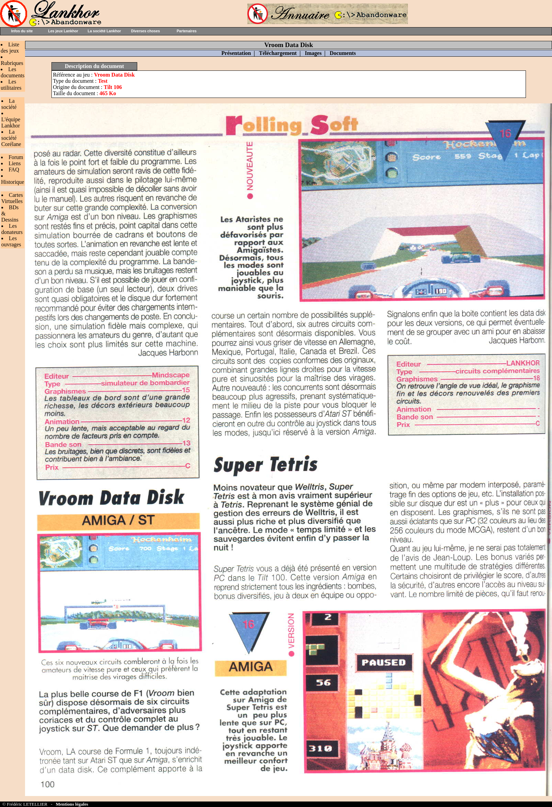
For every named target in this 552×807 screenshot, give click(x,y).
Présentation (236, 53)
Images (313, 53)
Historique (12, 182)
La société (8, 104)
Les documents (12, 72)
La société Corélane (11, 138)
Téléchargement (278, 53)
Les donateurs (12, 229)
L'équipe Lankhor (10, 122)
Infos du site (22, 31)
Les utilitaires (11, 85)
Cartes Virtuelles (12, 198)
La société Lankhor (104, 31)
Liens (15, 163)
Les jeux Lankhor (63, 31)
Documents (343, 53)
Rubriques (12, 63)
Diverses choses (145, 31)
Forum (16, 157)
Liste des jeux (10, 48)
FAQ (14, 169)
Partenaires (187, 31)
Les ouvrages (11, 241)
